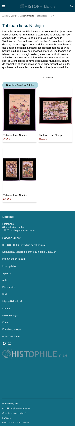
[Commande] (57, 77)
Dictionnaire (8, 287)
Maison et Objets (27, 16)
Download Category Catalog (20, 85)
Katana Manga (10, 315)
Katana (6, 308)
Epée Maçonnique (11, 329)
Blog (4, 294)
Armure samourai (11, 336)
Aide (4, 280)
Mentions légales (10, 403)
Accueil (5, 16)
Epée (5, 322)
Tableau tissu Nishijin (15, 135)
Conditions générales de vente (16, 408)
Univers (14, 16)
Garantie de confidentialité (14, 413)
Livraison (6, 418)
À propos (6, 273)
